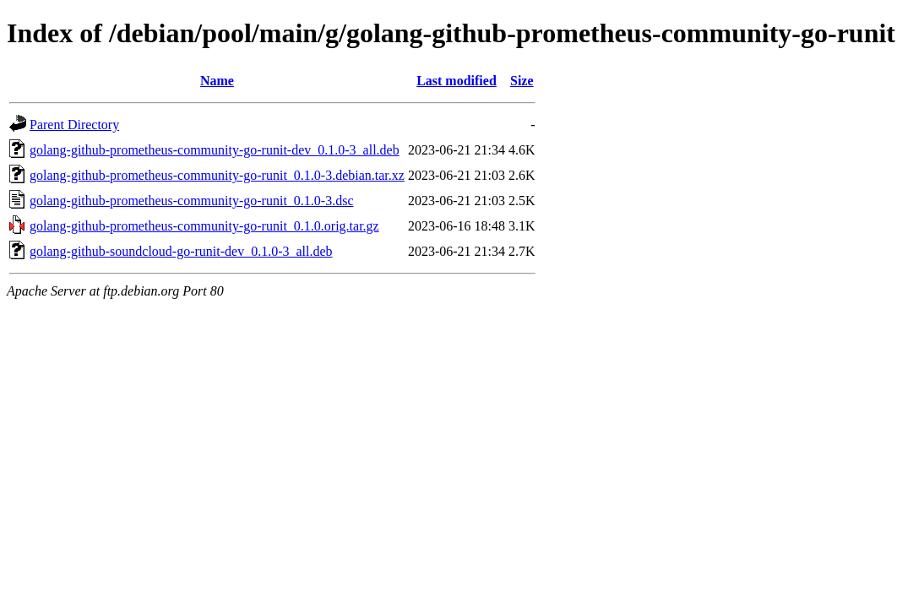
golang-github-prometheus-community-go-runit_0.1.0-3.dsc (191, 200)
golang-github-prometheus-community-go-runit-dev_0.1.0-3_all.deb (214, 150)
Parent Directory (74, 124)
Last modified (456, 80)
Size (522, 80)
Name (217, 80)
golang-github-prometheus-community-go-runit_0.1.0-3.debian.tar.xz (217, 175)
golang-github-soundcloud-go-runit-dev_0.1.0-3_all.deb (181, 251)
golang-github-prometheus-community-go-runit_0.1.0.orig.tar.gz (204, 226)
